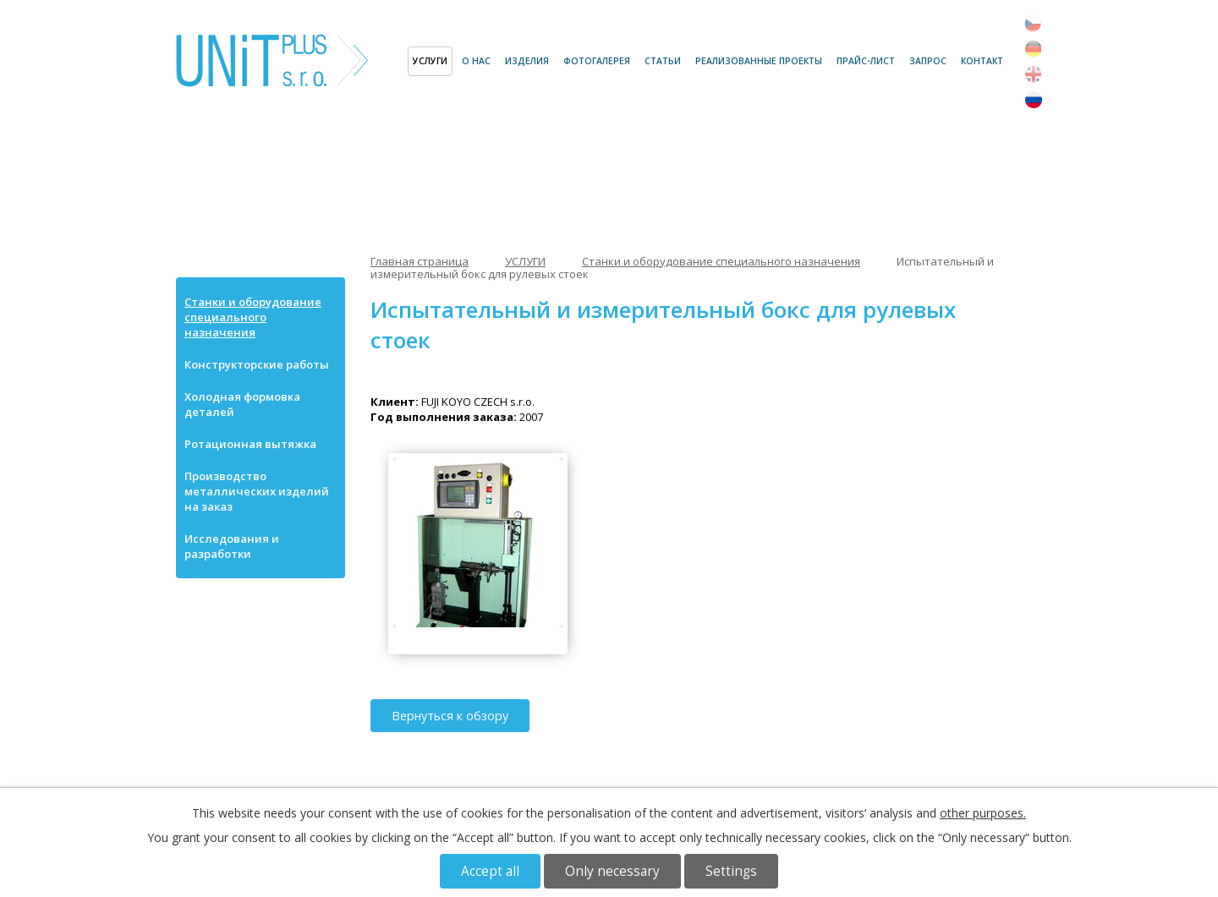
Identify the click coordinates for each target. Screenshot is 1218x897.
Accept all (490, 871)
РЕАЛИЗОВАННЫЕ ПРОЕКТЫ (758, 61)
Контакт (982, 61)
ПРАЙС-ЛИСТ (866, 61)
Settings (731, 871)
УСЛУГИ (430, 61)
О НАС (476, 61)
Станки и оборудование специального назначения (721, 261)
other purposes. (983, 813)
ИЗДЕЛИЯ (527, 61)
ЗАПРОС (927, 61)
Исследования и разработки (231, 546)
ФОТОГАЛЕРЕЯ (596, 61)
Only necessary (612, 871)
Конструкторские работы (256, 364)
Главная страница (390, 61)
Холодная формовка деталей (242, 404)
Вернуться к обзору (450, 716)
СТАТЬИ (663, 61)
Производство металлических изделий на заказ (256, 491)
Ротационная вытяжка (250, 443)
